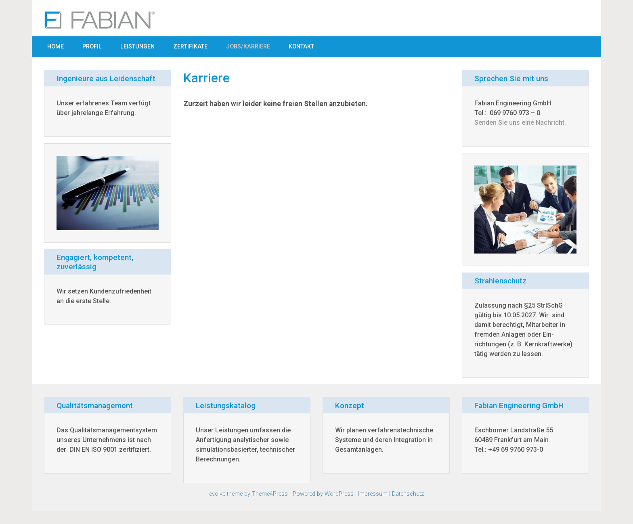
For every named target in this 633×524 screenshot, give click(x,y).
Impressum (373, 493)
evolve (217, 493)
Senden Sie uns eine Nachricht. (520, 122)
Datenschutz (408, 493)
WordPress (339, 493)
